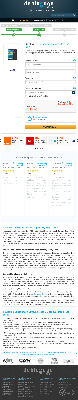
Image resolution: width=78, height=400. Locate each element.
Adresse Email (30, 78)
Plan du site (62, 380)
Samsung (25, 25)
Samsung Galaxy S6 (21, 164)
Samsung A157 (44, 380)
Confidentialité (63, 378)
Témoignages (38, 20)
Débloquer (22, 20)
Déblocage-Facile (39, 4)
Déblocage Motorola (7, 380)
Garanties (53, 20)
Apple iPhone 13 (44, 386)
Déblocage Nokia (7, 382)
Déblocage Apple (7, 375)
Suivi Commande (36, 10)
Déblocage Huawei (7, 384)
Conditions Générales (65, 377)
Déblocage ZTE (6, 387)
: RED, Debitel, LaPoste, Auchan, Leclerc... (40, 142)
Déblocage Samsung (7, 377)
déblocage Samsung (41, 287)
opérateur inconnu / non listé (38, 96)
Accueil (13, 20)
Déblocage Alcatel (7, 386)
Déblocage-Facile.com (39, 363)
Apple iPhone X (44, 387)
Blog (63, 20)
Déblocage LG (6, 379)
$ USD (26, 10)
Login (52, 10)
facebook (65, 397)
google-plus (75, 397)
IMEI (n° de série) (32, 60)
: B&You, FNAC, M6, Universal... (62, 142)
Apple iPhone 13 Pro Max (47, 377)
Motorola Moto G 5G (46, 375)
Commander (50, 127)
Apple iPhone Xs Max (46, 384)
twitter (70, 397)
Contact (46, 10)
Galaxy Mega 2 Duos (41, 25)
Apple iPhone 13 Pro (45, 379)
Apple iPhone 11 (44, 382)
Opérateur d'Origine (33, 88)
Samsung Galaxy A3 (45, 164)
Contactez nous (63, 375)
